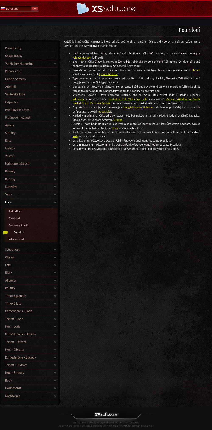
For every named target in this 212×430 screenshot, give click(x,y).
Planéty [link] (10, 171)
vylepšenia (79, 57)
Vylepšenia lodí (16, 239)
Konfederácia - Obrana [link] (20, 334)
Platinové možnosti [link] (18, 117)
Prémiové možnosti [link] (18, 110)
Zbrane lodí (14, 218)
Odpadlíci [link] (11, 102)
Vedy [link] (8, 194)
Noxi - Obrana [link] (14, 350)
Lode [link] (8, 202)
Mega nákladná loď (179, 99)
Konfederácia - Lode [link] (18, 311)
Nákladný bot (137, 99)
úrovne (118, 120)
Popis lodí (19, 232)
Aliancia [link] (10, 280)
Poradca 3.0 (13, 71)
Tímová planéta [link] (15, 296)
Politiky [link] (10, 288)
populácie (104, 111)
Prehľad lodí (15, 211)
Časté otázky (13, 56)
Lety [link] (8, 265)
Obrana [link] (10, 257)
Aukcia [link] (9, 125)
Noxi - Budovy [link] (14, 373)
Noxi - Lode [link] (13, 326)
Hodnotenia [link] (13, 388)
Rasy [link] (8, 141)
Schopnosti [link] (12, 249)
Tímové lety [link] (13, 303)
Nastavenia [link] (12, 396)
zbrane (196, 70)
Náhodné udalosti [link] (17, 164)
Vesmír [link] (10, 156)
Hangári (128, 107)
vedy (88, 57)
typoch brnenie (108, 74)
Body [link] (8, 380)
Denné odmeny (15, 79)
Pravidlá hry (13, 48)
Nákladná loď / (119, 99)
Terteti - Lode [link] (14, 319)
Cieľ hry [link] (10, 133)
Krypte (138, 107)
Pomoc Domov (106, 8)
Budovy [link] (10, 179)
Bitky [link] (8, 273)
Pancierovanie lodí (18, 225)
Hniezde (148, 107)
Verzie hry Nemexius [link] (19, 64)
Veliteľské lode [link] (15, 94)
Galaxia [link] (10, 148)
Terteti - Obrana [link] (16, 342)
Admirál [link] (10, 87)
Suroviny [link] (11, 187)
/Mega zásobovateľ (99, 103)
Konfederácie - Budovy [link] (20, 357)
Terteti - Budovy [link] (16, 365)
